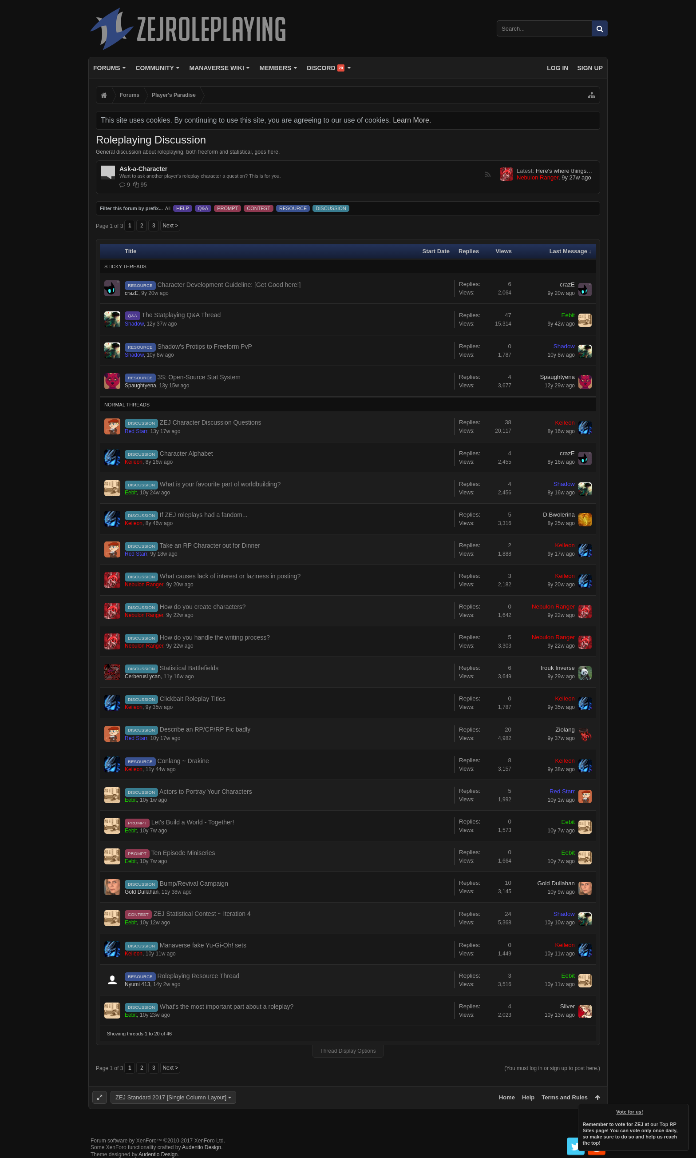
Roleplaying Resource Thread (198, 975)
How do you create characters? (203, 606)
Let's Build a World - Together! (192, 822)
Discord (325, 68)
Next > (170, 226)
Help (528, 1097)
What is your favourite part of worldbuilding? (220, 484)
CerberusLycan (143, 676)
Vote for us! (630, 1111)
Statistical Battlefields (189, 668)
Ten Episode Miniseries (183, 852)
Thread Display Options (348, 1051)
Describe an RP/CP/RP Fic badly (205, 729)
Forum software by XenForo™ (158, 1141)
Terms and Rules (565, 1097)
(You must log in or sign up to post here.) (552, 1068)
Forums (106, 68)
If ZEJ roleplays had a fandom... (204, 514)
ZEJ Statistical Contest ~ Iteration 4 (202, 913)
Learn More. (412, 120)
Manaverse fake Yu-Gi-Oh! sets (203, 945)
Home (507, 1097)
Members (276, 68)
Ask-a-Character (143, 168)
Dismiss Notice (682, 1110)
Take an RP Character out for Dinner (210, 545)
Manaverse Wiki (217, 68)
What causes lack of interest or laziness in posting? (230, 576)
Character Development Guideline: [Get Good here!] (229, 284)
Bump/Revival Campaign (194, 883)
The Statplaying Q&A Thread (181, 314)
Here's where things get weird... (576, 170)
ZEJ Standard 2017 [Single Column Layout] (170, 1097)
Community (154, 68)
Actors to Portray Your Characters (205, 791)
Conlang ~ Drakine (183, 760)
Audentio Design (201, 1147)
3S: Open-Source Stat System (199, 377)
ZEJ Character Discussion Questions (210, 422)
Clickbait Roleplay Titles (192, 698)
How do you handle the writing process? (215, 637)
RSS (487, 174)
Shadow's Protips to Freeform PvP (204, 346)
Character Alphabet (186, 453)
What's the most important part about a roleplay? (227, 1006)
